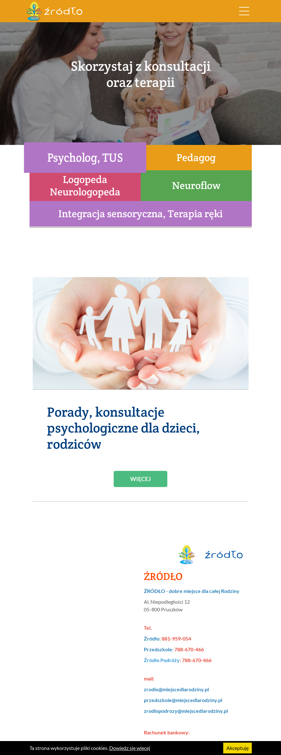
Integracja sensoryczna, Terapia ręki (140, 213)
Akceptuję (237, 748)
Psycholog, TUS (85, 157)
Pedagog (196, 157)
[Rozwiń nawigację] (244, 11)
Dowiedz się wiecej (129, 748)
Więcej (140, 478)
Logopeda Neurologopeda (85, 185)
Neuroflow (196, 185)
